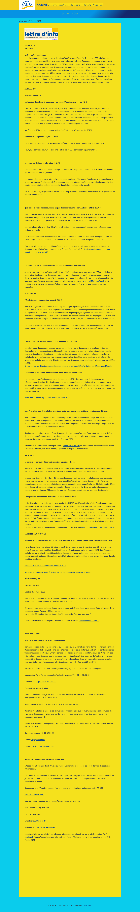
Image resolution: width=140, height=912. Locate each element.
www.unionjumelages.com (43, 746)
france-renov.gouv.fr (71, 446)
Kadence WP (86, 905)
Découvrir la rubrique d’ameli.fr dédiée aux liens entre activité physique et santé (57, 572)
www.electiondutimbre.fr (89, 620)
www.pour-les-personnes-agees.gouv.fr (97, 527)
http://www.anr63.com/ (34, 794)
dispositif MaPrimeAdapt (93, 281)
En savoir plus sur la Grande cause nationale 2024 (45, 565)
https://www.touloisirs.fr (46, 681)
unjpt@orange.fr (38, 740)
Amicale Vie (98, 5)
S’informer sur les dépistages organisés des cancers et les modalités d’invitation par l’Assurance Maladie (68, 366)
